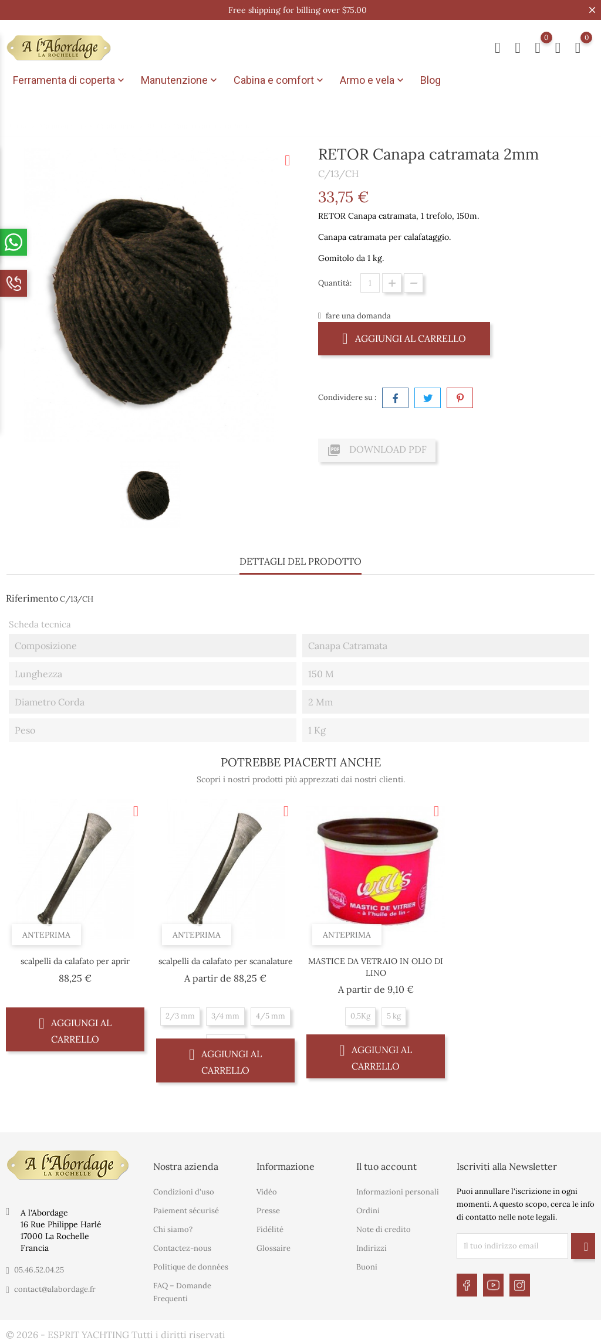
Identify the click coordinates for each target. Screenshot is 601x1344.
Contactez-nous (182, 1248)
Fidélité (269, 1229)
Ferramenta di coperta (70, 80)
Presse (268, 1211)
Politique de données (190, 1267)
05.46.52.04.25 (39, 1270)
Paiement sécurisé (186, 1211)
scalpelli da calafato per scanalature (225, 961)
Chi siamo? (173, 1229)
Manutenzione (180, 80)
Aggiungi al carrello (404, 338)
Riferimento (32, 598)
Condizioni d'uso (183, 1192)
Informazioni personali (397, 1192)
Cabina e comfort (280, 80)
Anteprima (46, 934)
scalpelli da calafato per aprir (75, 961)
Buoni (366, 1267)
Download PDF (377, 450)
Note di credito (383, 1229)
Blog (430, 80)
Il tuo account (386, 1166)
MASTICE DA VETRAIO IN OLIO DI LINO (375, 967)
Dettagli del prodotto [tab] (300, 561)
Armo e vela (373, 80)
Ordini (368, 1211)
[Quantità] (370, 283)
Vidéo (266, 1192)
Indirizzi (371, 1248)
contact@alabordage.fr (55, 1289)
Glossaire (273, 1248)
